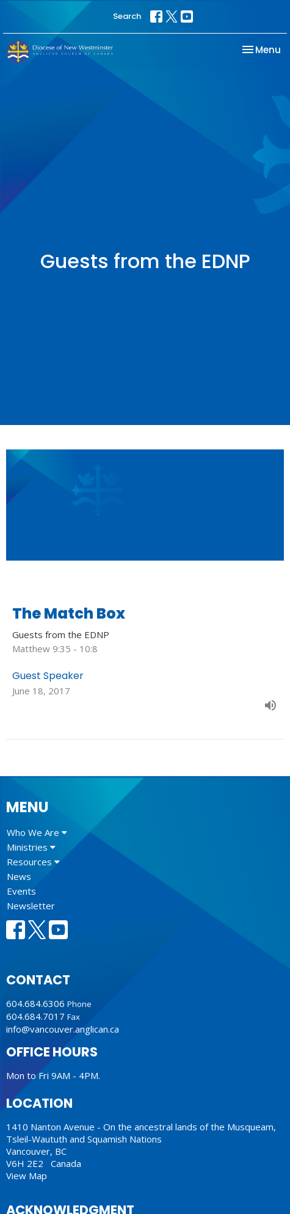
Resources (33, 862)
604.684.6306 (35, 1003)
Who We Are (37, 832)
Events (21, 891)
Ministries (31, 847)
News (19, 876)
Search (127, 16)
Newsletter (31, 906)
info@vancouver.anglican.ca (62, 1029)
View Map (26, 1175)
